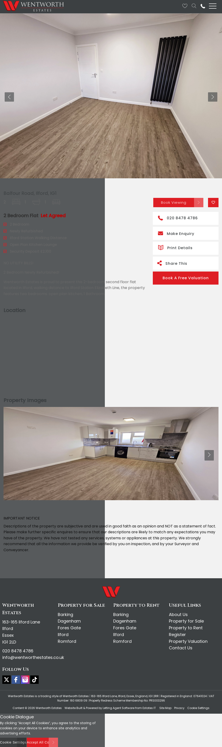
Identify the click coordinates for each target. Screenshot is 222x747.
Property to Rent (186, 628)
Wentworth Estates (49, 708)
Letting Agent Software (118, 708)
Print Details (175, 247)
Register (177, 634)
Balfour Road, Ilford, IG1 (30, 193)
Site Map (165, 708)
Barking (65, 614)
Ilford (63, 634)
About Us (178, 614)
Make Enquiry (176, 233)
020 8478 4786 (178, 217)
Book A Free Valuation (186, 278)
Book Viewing (173, 202)
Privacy (179, 708)
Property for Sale (186, 621)
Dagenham (69, 621)
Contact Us (180, 648)
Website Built (73, 708)
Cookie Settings (198, 708)
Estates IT (149, 708)
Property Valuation (188, 641)
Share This (172, 263)
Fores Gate (69, 628)
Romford (67, 641)
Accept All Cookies (42, 742)
